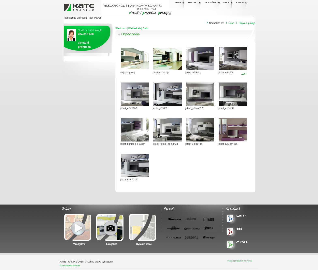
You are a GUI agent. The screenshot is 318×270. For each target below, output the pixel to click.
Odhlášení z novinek (243, 261)
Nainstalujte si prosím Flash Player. (82, 17)
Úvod (231, 23)
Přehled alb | (135, 28)
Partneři (230, 261)
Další (145, 28)
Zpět (243, 73)
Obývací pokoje (246, 23)
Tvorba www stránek (70, 265)
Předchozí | (121, 28)
